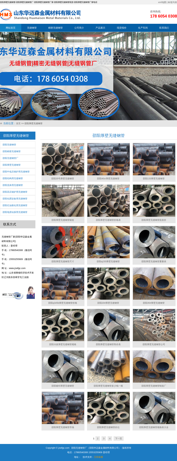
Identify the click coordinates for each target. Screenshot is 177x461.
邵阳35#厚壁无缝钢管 (154, 303)
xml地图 (162, 2)
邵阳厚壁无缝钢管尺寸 (62, 261)
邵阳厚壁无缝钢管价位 (108, 427)
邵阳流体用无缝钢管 (13, 185)
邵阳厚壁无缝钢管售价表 (108, 344)
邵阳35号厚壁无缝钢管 (62, 178)
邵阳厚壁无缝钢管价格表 (108, 220)
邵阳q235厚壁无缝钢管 (108, 261)
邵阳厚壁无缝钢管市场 (62, 427)
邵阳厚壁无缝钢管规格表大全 (153, 427)
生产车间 (143, 27)
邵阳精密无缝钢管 (12, 151)
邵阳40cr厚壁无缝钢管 (108, 178)
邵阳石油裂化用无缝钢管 (15, 205)
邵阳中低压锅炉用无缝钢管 (16, 171)
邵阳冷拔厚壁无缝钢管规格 (62, 344)
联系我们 (164, 27)
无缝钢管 (32, 27)
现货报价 (121, 27)
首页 (18, 123)
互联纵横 (98, 457)
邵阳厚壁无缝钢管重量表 (153, 261)
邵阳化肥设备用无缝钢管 (15, 198)
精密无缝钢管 (55, 27)
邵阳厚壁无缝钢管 (12, 165)
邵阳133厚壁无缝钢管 (154, 178)
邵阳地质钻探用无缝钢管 (15, 212)
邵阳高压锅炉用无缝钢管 (15, 192)
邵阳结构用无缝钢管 (13, 178)
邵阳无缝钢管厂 (10, 158)
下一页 (118, 438)
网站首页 (10, 27)
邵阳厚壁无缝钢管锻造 (62, 220)
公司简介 (79, 27)
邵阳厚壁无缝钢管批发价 (153, 220)
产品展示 (100, 27)
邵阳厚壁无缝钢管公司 (154, 344)
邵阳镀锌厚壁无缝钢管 (62, 386)
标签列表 (172, 2)
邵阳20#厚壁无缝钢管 (108, 303)
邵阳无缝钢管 (9, 144)
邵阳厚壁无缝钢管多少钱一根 (108, 386)
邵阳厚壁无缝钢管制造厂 (153, 386)
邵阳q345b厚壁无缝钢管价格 (62, 303)
